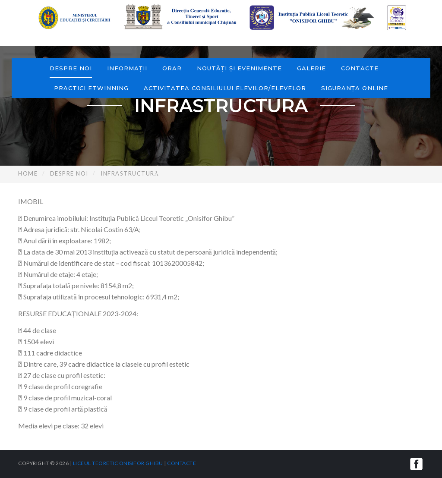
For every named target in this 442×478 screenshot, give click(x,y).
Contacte (360, 68)
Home (28, 173)
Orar (172, 68)
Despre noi (71, 68)
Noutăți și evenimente (239, 68)
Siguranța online (354, 88)
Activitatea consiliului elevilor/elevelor (225, 88)
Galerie (311, 68)
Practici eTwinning (91, 88)
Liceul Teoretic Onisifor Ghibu (118, 463)
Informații (127, 68)
